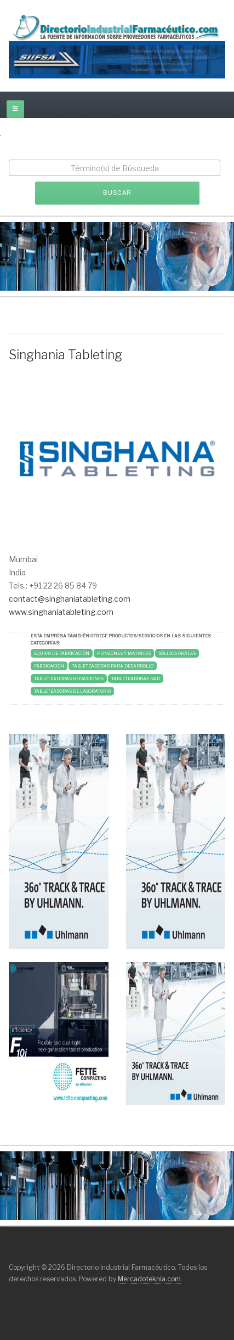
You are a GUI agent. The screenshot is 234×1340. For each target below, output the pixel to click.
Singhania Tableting (65, 355)
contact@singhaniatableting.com (69, 598)
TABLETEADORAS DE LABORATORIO (72, 691)
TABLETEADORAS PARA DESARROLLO (112, 666)
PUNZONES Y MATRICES (124, 653)
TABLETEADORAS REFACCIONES (69, 678)
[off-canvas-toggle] (15, 109)
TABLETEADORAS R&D (135, 678)
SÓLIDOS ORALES (177, 653)
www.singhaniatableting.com (61, 612)
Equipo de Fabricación (61, 653)
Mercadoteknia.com (149, 1279)
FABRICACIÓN (49, 666)
